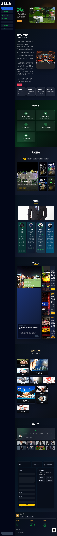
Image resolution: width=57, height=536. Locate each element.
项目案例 (17, 522)
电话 (19, 484)
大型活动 (40, 158)
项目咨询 (44, 525)
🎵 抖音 (22, 516)
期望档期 (20, 492)
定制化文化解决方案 (32, 522)
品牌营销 (46, 158)
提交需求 (27, 504)
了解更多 (19, 84)
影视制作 (35, 158)
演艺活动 (29, 158)
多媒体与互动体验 (32, 525)
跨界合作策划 (31, 523)
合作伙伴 (17, 525)
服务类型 (20, 488)
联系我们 (17, 523)
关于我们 (17, 526)
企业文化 (44, 526)
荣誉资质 (44, 523)
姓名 (19, 500)
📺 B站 (32, 516)
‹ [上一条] (17, 439)
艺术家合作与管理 (32, 524)
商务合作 (44, 522)
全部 (24, 158)
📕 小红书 (27, 516)
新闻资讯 (17, 524)
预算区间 (20, 496)
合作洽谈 (44, 524)
